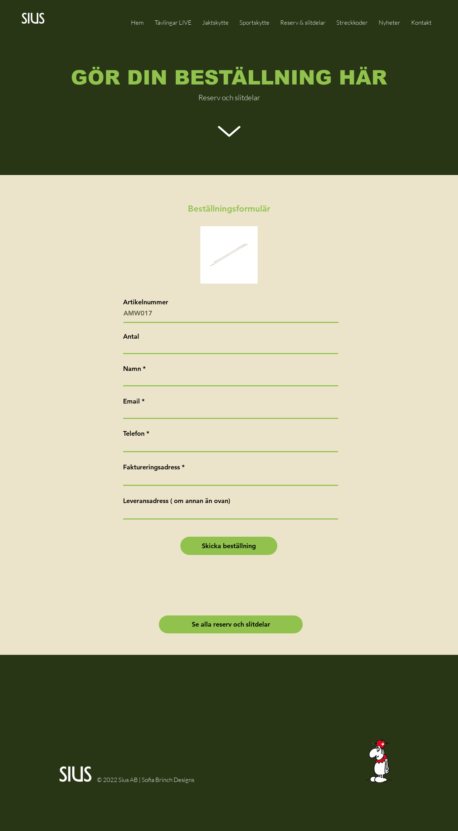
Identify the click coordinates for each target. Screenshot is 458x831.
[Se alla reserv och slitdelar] (231, 624)
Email (131, 401)
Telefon (134, 433)
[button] (303, 22)
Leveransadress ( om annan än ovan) (176, 501)
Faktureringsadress (151, 467)
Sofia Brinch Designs (168, 779)
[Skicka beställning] (228, 546)
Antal (131, 336)
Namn (132, 369)
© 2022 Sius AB (118, 779)
